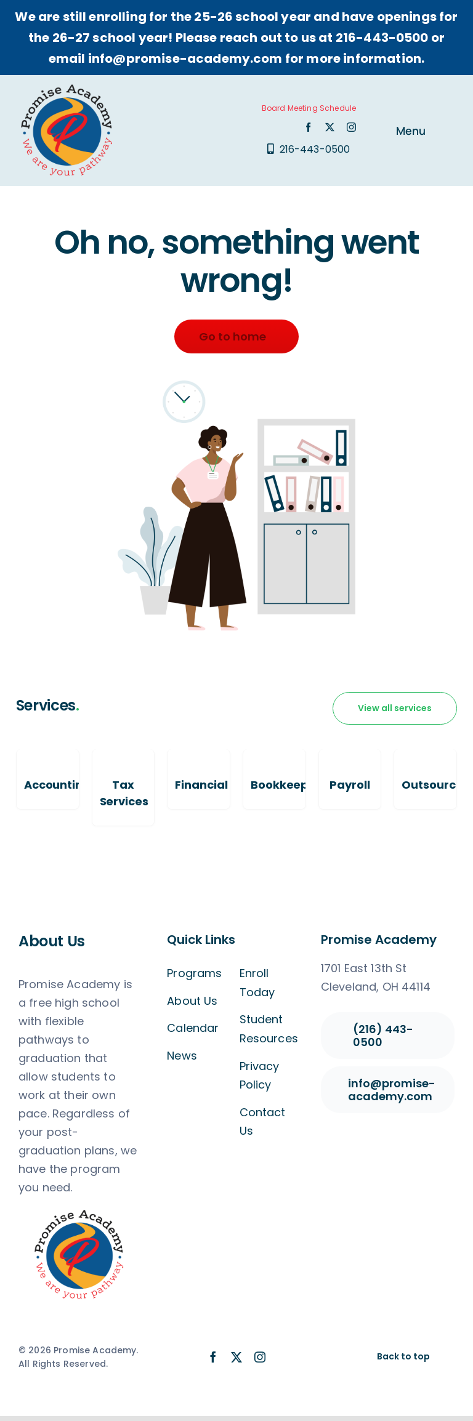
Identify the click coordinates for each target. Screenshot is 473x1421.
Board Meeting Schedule (309, 108)
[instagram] (351, 127)
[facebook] (308, 127)
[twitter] (329, 127)
